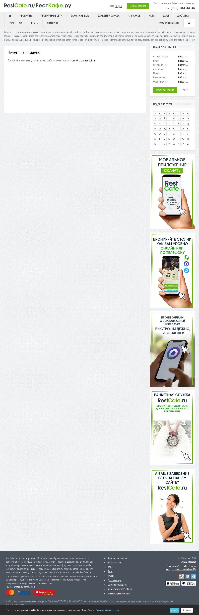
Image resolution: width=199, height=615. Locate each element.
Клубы (111, 575)
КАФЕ (152, 15)
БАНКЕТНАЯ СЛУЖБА (108, 15)
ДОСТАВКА (183, 15)
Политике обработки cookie (107, 610)
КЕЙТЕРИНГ (53, 23)
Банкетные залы (115, 562)
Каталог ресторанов (117, 558)
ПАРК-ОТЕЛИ (15, 23)
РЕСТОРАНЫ (26, 15)
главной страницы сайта (82, 60)
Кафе (110, 566)
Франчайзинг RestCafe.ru (120, 589)
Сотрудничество (188, 561)
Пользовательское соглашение (20, 586)
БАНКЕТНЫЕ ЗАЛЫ (80, 15)
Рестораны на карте (169, 23)
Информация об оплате (119, 593)
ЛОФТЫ (34, 23)
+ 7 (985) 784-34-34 (180, 8)
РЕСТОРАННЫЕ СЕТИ (51, 15)
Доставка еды (114, 580)
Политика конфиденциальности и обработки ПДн (181, 568)
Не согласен (187, 610)
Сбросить (185, 89)
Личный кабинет (138, 6)
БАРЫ (166, 15)
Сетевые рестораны (117, 584)
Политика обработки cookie (177, 566)
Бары (110, 571)
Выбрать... (183, 56)
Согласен (174, 610)
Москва (118, 5)
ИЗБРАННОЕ (134, 15)
